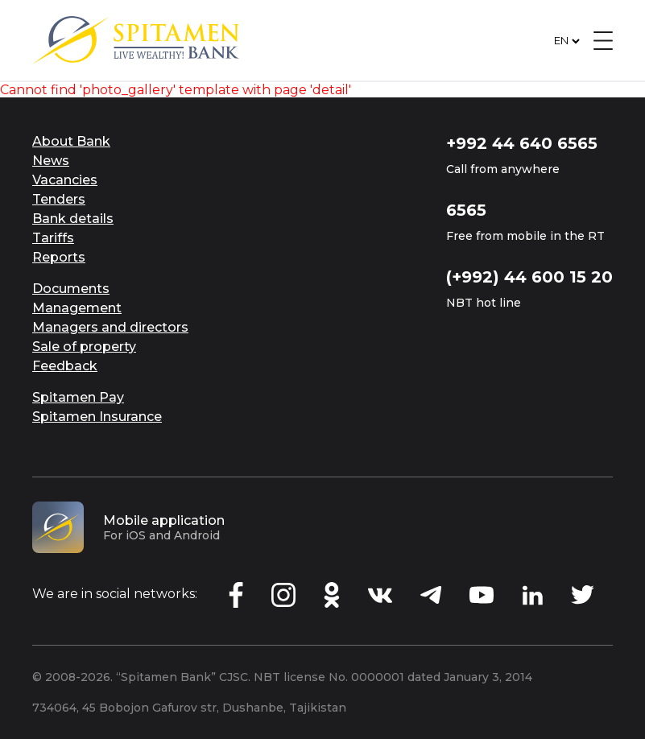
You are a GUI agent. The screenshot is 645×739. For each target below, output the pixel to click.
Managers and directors (110, 327)
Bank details (73, 218)
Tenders (58, 199)
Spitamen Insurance (97, 416)
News (50, 160)
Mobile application (164, 520)
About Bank (71, 141)
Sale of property (84, 346)
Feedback (64, 366)
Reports (58, 257)
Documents (71, 288)
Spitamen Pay (78, 397)
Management (77, 308)
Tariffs (53, 238)
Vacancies (64, 180)
